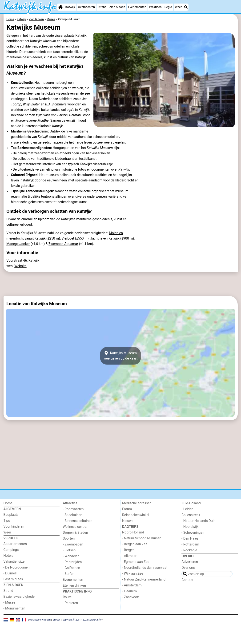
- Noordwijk (189, 527)
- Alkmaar (129, 556)
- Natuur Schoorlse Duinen (141, 538)
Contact (187, 580)
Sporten (69, 539)
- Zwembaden (73, 544)
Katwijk (70, 7)
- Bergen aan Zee (134, 544)
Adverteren (189, 562)
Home (8, 503)
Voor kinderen (14, 527)
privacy (56, 619)
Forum (127, 509)
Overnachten (86, 7)
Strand (102, 7)
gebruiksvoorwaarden (39, 619)
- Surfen (68, 574)
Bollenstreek (190, 515)
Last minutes (13, 579)
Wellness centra (75, 527)
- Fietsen (69, 550)
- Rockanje (189, 550)
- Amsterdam (132, 585)
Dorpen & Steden (75, 533)
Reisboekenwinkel (135, 515)
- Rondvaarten (73, 509)
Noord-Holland (133, 532)
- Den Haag (189, 539)
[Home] (60, 7)
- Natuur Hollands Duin (198, 521)
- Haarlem (129, 591)
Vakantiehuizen (15, 562)
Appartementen (15, 544)
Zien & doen (117, 7)
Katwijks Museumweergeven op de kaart (121, 356)
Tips (7, 521)
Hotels (8, 556)
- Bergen (128, 550)
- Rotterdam (190, 544)
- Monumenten (14, 608)
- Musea (10, 603)
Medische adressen (137, 503)
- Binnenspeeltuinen (77, 521)
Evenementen (137, 7)
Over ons (188, 568)
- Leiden (187, 509)
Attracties (70, 503)
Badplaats (11, 515)
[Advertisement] (121, 283)
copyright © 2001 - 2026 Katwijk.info (82, 619)
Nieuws (127, 521)
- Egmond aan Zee (135, 562)
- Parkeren (70, 603)
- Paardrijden (72, 562)
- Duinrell (10, 573)
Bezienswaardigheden (20, 597)
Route (67, 597)
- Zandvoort (130, 597)
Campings (11, 550)
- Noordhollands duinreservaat (144, 568)
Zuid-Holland (191, 503)
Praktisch (155, 7)
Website (20, 266)
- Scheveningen (192, 533)
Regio (168, 7)
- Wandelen (71, 556)
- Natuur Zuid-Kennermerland (143, 579)
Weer (178, 7)
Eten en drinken (74, 586)
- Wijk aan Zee (132, 574)
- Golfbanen (71, 568)
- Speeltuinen (72, 515)
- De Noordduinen (17, 567)
